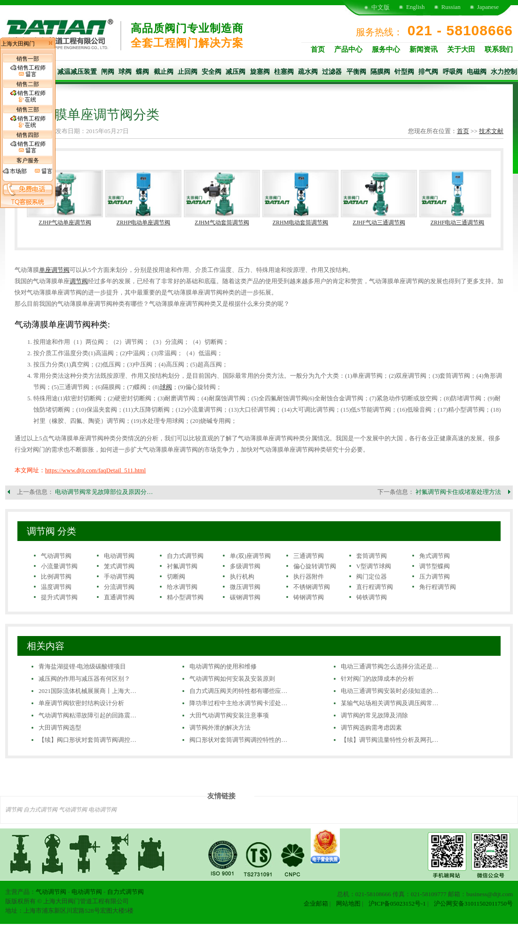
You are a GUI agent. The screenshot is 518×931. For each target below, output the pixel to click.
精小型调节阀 (185, 597)
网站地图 (348, 903)
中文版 (380, 7)
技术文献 (491, 131)
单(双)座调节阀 (250, 555)
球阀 (125, 71)
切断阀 (176, 576)
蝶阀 (142, 71)
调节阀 (79, 281)
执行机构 (242, 576)
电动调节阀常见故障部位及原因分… (104, 491)
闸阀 (107, 71)
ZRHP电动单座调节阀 (144, 222)
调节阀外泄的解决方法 (220, 727)
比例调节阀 (56, 576)
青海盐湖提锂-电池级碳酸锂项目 (82, 666)
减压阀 (235, 71)
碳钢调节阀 (245, 597)
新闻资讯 (423, 49)
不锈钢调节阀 (311, 586)
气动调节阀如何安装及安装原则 (232, 678)
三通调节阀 (308, 555)
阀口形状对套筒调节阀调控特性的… (238, 739)
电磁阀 (477, 71)
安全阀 (211, 71)
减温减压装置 (77, 71)
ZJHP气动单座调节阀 (65, 222)
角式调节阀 (434, 555)
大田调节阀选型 (60, 727)
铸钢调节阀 (308, 597)
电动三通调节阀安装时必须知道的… (390, 690)
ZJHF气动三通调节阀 (379, 222)
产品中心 (348, 49)
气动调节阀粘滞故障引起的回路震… (87, 715)
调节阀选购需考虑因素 (371, 727)
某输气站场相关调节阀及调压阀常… (390, 703)
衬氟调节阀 (182, 566)
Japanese (488, 6)
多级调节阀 (245, 566)
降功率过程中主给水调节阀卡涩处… (238, 703)
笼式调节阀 (119, 566)
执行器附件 (308, 576)
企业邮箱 (316, 903)
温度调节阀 (56, 586)
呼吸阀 (453, 71)
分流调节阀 (119, 586)
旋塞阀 (260, 71)
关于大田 (461, 49)
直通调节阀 (119, 597)
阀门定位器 (371, 576)
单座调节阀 (54, 269)
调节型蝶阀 (434, 566)
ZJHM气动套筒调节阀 (222, 222)
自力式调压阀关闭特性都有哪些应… (238, 690)
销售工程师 (28, 71)
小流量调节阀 (59, 566)
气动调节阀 (56, 555)
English (415, 6)
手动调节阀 (119, 576)
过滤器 (332, 71)
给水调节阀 (182, 586)
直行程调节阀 (374, 586)
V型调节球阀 (373, 566)
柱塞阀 (284, 71)
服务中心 (386, 49)
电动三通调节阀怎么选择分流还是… (390, 666)
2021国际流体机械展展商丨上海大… (87, 690)
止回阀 (187, 71)
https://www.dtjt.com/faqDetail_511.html (95, 470)
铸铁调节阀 (371, 597)
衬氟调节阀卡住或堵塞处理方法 (458, 491)
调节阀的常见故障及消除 (374, 715)
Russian (451, 6)
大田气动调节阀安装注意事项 (229, 715)
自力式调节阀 (185, 555)
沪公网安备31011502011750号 (473, 903)
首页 (318, 49)
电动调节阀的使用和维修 (223, 666)
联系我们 (499, 49)
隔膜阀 (380, 71)
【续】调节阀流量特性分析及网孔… (390, 739)
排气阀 (428, 71)
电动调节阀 (119, 555)
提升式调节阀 (59, 597)
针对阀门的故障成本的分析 (377, 678)
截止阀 (163, 71)
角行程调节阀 (437, 586)
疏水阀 (308, 71)
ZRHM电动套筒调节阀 (301, 222)
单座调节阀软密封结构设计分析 (81, 703)
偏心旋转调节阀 (314, 566)
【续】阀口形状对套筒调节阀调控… (87, 739)
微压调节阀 (245, 586)
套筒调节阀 (371, 555)
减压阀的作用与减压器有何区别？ (84, 678)
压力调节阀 (434, 576)
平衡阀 (356, 71)
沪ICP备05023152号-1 (397, 903)
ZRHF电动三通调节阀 (458, 222)
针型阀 (404, 71)
